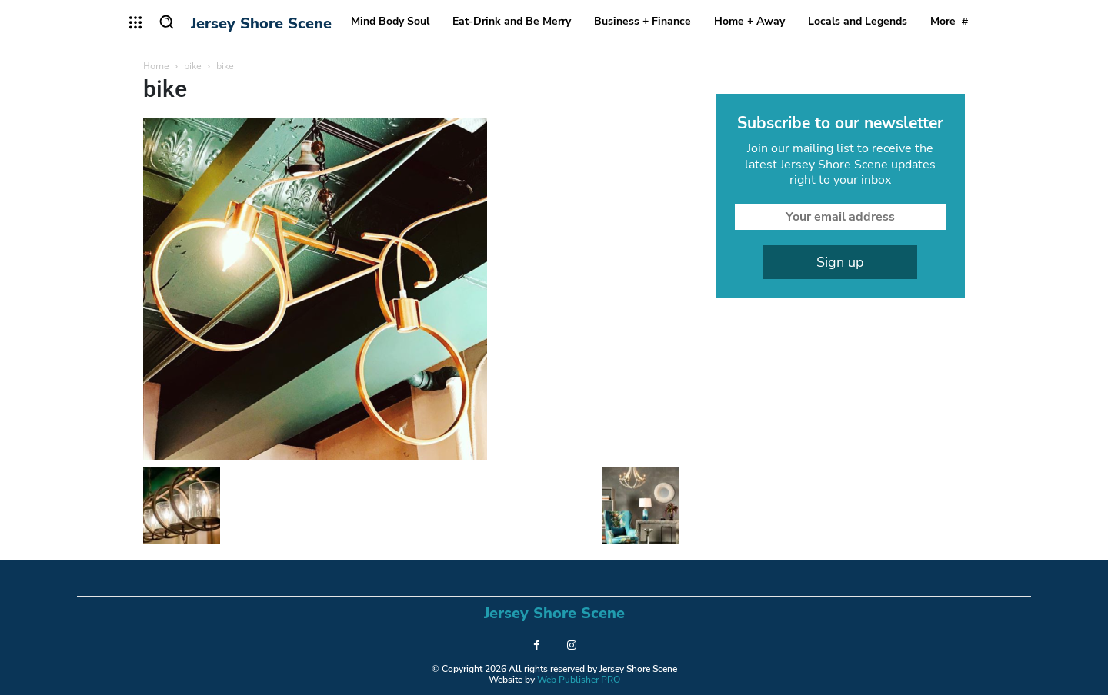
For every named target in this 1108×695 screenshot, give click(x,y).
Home (156, 65)
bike (193, 65)
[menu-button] (135, 22)
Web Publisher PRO (578, 679)
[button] (166, 21)
